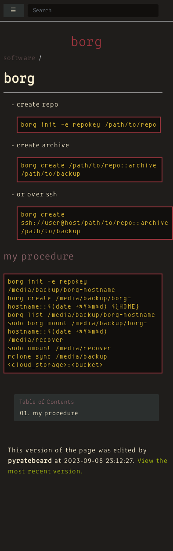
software (20, 58)
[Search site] (93, 11)
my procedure (55, 413)
